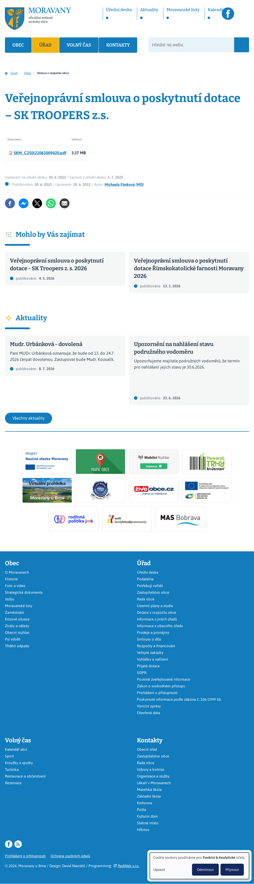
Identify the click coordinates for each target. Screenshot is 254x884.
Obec (18, 45)
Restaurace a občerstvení (25, 776)
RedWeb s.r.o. (126, 866)
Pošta (141, 809)
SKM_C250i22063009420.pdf (40, 152)
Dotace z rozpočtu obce (156, 612)
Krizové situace (17, 619)
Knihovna (144, 803)
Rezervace (13, 783)
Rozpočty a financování (156, 646)
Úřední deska (119, 9)
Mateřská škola (149, 789)
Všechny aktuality (28, 418)
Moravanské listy (182, 9)
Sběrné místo (148, 823)
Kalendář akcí (16, 749)
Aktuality (149, 9)
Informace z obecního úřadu (160, 626)
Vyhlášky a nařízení (152, 659)
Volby (9, 599)
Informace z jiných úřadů (157, 619)
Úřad (45, 45)
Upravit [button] (159, 870)
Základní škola (149, 796)
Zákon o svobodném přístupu (161, 686)
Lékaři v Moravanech (154, 783)
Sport (9, 756)
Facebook (228, 13)
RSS (243, 13)
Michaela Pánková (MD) (124, 184)
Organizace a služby (153, 776)
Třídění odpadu (17, 646)
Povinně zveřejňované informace (163, 679)
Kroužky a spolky (19, 763)
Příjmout (232, 870)
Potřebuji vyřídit (150, 586)
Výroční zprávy (149, 706)
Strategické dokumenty (24, 592)
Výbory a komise (150, 769)
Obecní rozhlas (17, 632)
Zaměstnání (14, 612)
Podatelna (145, 579)
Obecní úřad (147, 749)
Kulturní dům (147, 816)
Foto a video (15, 586)
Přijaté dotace (148, 666)
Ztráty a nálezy (17, 626)
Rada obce (145, 599)
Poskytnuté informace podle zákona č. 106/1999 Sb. (179, 699)
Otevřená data (148, 713)
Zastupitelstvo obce (153, 592)
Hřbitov (143, 830)
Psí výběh (12, 639)
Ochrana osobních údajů (70, 856)
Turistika (12, 769)
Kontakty (118, 45)
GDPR (141, 672)
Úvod (14, 73)
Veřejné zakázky (150, 652)
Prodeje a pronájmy (153, 632)
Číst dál (65, 269)
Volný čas (79, 45)
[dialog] (199, 866)
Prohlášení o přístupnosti (157, 693)
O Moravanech (17, 572)
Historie (11, 579)
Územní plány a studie (155, 606)
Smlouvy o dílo (149, 639)
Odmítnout (205, 870)
